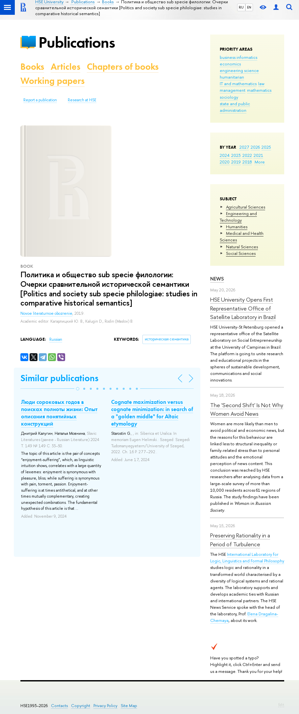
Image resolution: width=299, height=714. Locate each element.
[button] (77, 388)
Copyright (80, 705)
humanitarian (232, 77)
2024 (225, 155)
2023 (236, 155)
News (217, 278)
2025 (266, 147)
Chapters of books (123, 66)
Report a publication (40, 100)
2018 (247, 162)
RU (241, 7)
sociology (229, 97)
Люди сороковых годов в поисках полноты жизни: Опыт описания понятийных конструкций (59, 412)
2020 (225, 162)
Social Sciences (241, 253)
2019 (236, 162)
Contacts (59, 705)
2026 (255, 147)
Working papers (52, 80)
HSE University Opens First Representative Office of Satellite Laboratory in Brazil (243, 308)
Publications (76, 42)
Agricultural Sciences (245, 207)
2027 (244, 147)
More (260, 162)
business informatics (238, 57)
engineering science (239, 70)
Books (32, 66)
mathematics (259, 90)
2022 (247, 155)
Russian (55, 339)
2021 (258, 155)
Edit (281, 704)
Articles (65, 66)
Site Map (129, 705)
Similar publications (59, 378)
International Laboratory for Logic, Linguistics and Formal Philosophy (247, 557)
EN (249, 7)
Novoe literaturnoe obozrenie (46, 313)
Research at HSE (82, 100)
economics (230, 64)
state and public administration (235, 107)
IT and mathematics (238, 83)
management (232, 90)
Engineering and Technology (238, 216)
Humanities (236, 227)
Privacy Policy (105, 705)
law (261, 83)
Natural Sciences (242, 247)
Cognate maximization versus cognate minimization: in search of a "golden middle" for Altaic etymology (152, 412)
